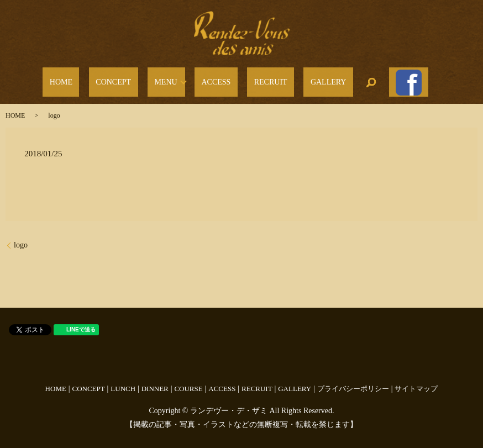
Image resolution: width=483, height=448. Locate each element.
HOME (98, 79)
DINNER (155, 381)
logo (21, 238)
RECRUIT (260, 79)
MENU (176, 79)
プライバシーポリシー (353, 381)
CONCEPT (137, 79)
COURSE (188, 381)
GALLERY (304, 79)
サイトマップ (416, 381)
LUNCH (123, 381)
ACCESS (219, 79)
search (340, 79)
